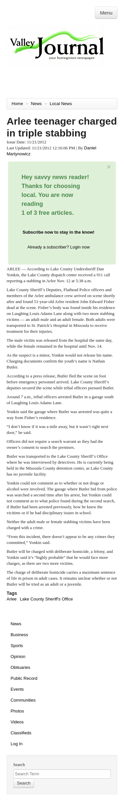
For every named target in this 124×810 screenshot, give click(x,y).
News (37, 103)
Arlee (12, 599)
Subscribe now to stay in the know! (58, 232)
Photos (17, 711)
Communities (23, 700)
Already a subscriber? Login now (58, 247)
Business (19, 634)
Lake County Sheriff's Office (46, 599)
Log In (16, 743)
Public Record (24, 678)
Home (17, 103)
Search (19, 764)
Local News (61, 103)
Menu (106, 13)
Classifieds (21, 732)
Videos (17, 721)
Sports (17, 645)
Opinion (18, 656)
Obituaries (20, 667)
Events (17, 689)
